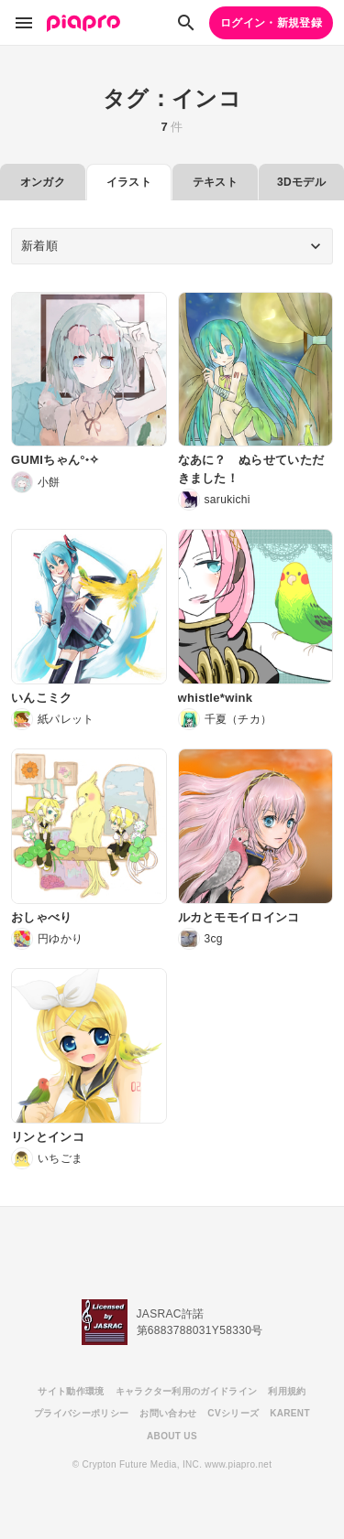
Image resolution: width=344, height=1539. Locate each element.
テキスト (215, 182)
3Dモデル (301, 182)
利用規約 (286, 1391)
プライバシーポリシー (81, 1413)
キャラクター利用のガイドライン (187, 1391)
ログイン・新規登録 (271, 22)
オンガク (42, 182)
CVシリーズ (233, 1413)
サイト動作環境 (71, 1391)
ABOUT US (172, 1436)
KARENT (290, 1413)
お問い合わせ (167, 1413)
